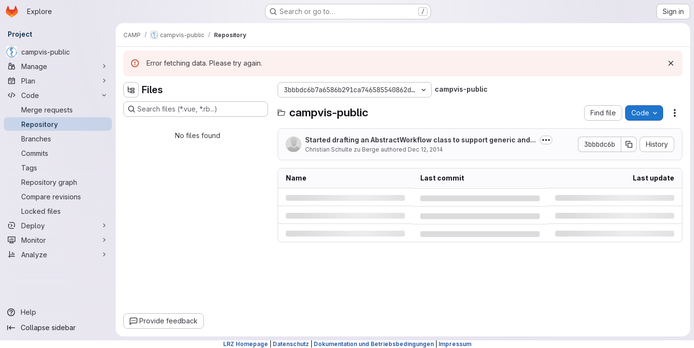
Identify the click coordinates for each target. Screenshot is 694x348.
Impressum (455, 344)
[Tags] (58, 167)
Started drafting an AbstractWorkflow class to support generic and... (420, 140)
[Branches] (58, 138)
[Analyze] (58, 254)
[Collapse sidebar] (58, 327)
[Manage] (58, 66)
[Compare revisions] (58, 196)
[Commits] (58, 153)
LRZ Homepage (245, 344)
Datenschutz (291, 344)
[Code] (58, 95)
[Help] (58, 312)
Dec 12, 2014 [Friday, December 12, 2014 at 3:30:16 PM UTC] (425, 149)
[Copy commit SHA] (629, 144)
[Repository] (58, 124)
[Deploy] (58, 225)
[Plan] (58, 80)
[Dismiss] (671, 63)
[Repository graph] (58, 182)
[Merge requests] (58, 109)
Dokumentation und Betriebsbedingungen (374, 344)
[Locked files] (58, 211)
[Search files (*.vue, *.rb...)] (195, 109)
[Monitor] (58, 240)
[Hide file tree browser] (131, 89)
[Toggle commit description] (546, 140)
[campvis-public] (58, 51)
